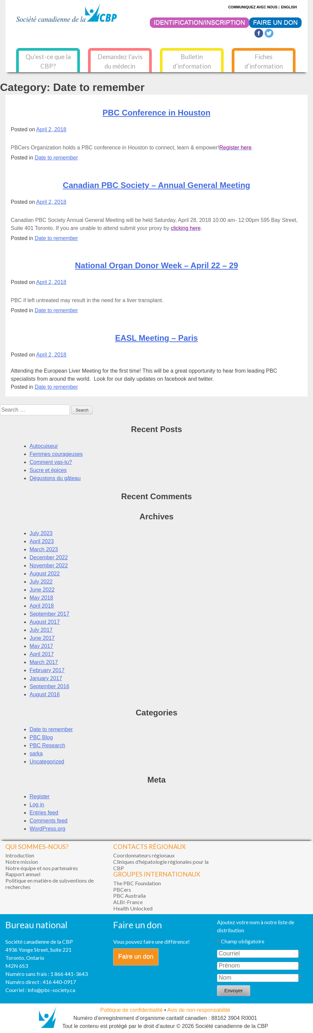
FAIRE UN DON (275, 22)
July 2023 (41, 533)
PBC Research (47, 745)
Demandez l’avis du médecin (120, 61)
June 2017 (42, 638)
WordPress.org (47, 829)
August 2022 (45, 573)
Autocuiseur (44, 446)
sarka (36, 753)
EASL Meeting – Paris (156, 337)
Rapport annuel (22, 874)
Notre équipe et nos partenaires (41, 868)
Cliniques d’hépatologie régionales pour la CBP (161, 864)
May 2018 (41, 598)
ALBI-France (128, 902)
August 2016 (45, 694)
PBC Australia (129, 895)
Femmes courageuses (56, 454)
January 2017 (46, 678)
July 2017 (41, 630)
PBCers (122, 889)
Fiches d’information (263, 61)
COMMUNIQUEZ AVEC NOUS (252, 7)
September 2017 (49, 614)
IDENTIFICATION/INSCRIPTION (199, 22)
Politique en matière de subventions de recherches (49, 883)
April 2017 (42, 654)
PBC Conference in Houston (156, 112)
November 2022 (49, 565)
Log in (37, 804)
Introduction (19, 855)
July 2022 (41, 581)
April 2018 (42, 606)
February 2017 (47, 670)
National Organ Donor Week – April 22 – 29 (156, 265)
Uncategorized (47, 761)
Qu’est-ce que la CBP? (48, 61)
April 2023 (42, 541)
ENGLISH (289, 7)
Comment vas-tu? (51, 462)
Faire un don (135, 956)
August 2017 (45, 622)
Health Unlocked (132, 908)
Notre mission (21, 861)
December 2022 (49, 557)
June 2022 (42, 590)
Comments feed (49, 821)
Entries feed (44, 812)
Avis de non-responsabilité (198, 1010)
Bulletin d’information (192, 61)
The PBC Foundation (137, 883)
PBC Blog (41, 737)
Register (40, 796)
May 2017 (41, 646)
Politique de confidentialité (131, 1010)
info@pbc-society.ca (51, 990)
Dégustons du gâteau (55, 478)
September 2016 (49, 686)
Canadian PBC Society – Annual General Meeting (156, 185)
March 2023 (44, 549)
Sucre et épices (48, 470)
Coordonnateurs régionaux (144, 855)
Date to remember (56, 157)
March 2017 (44, 662)
